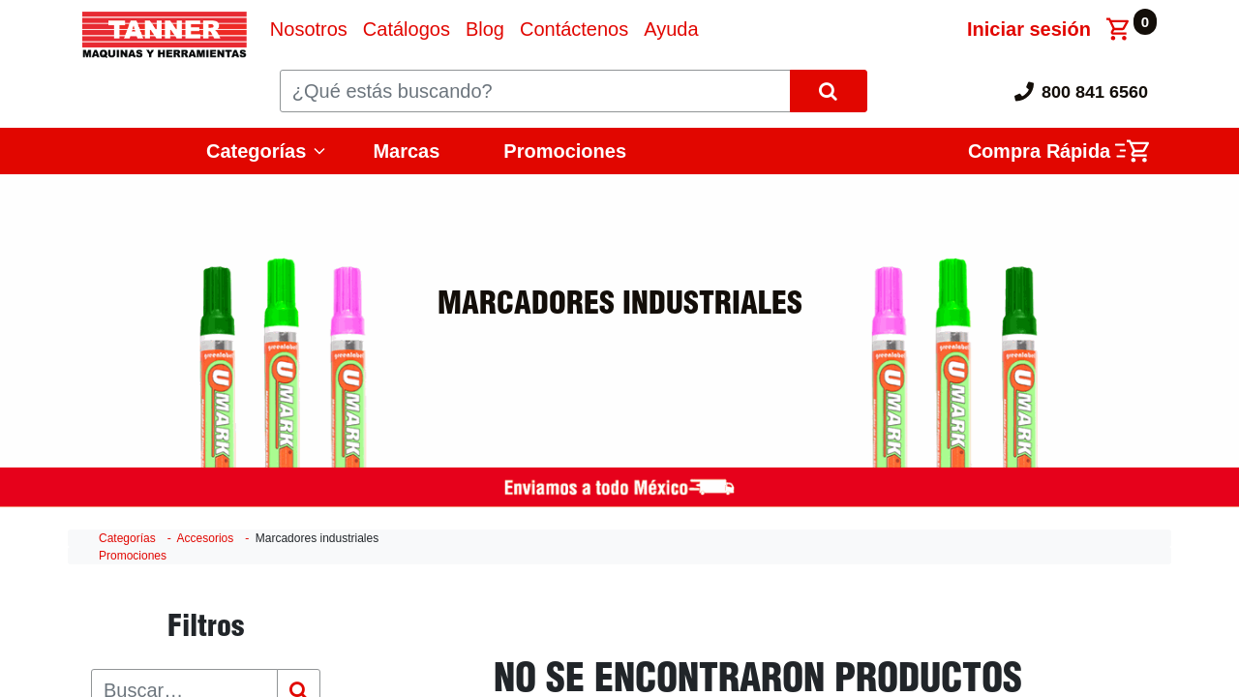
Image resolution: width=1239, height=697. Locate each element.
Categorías (256, 151)
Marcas (406, 151)
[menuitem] (308, 29)
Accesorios (205, 538)
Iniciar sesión (1029, 29)
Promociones (564, 151)
